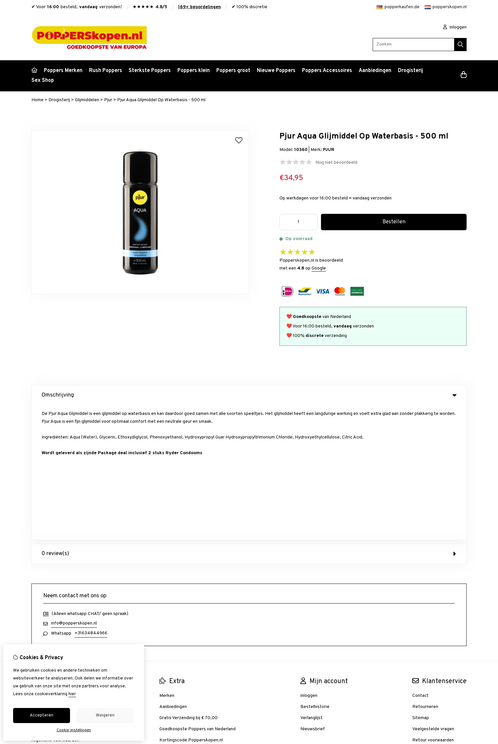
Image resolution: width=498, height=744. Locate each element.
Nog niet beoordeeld (336, 162)
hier (72, 694)
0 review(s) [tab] (249, 418)
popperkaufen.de (398, 7)
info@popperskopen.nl (74, 488)
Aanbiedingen (375, 70)
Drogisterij (410, 70)
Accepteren (41, 715)
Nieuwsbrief (312, 594)
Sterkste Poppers (150, 70)
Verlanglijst (311, 583)
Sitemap (420, 583)
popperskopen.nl (446, 7)
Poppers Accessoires (327, 70)
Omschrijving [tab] (249, 395)
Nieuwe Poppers (276, 70)
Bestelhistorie (314, 572)
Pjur (108, 100)
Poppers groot (233, 70)
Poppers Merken (63, 70)
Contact (420, 561)
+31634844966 (91, 498)
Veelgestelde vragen (433, 594)
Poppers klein (193, 70)
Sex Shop (42, 80)
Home (37, 100)
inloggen (455, 27)
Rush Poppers (105, 70)
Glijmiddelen (87, 100)
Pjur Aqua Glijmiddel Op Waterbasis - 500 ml (161, 100)
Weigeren (105, 715)
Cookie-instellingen (74, 730)
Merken (166, 561)
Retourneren (425, 572)
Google (318, 268)
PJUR (328, 150)
